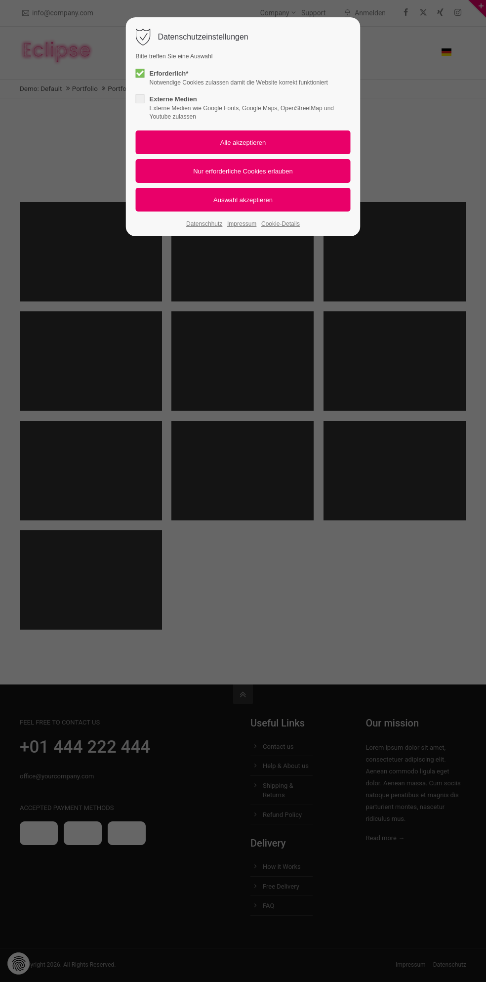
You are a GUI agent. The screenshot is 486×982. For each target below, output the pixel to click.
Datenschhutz (204, 223)
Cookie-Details (280, 223)
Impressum (241, 223)
